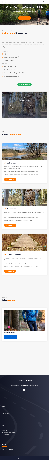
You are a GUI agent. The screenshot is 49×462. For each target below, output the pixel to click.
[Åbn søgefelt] (43, 2)
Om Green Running (10, 337)
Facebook (4, 430)
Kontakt (4, 425)
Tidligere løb (5, 413)
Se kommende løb (24, 18)
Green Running (9, 2)
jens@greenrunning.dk (10, 432)
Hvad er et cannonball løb (8, 449)
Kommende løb (6, 411)
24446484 (6, 434)
